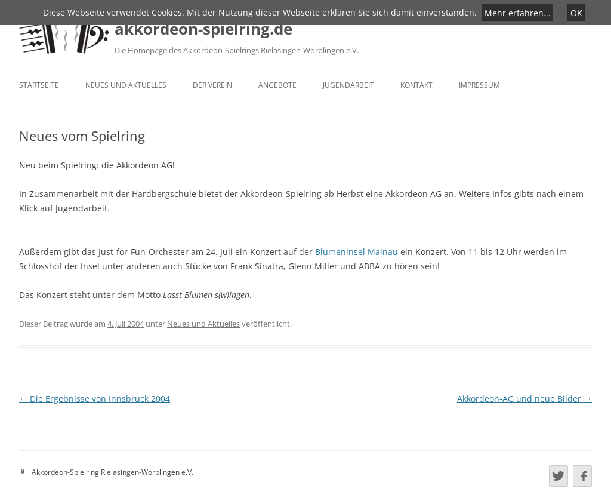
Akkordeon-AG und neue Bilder (524, 398)
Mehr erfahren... (518, 12)
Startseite (39, 85)
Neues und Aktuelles (125, 85)
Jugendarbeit (348, 85)
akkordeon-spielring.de (203, 28)
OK (576, 12)
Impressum (479, 85)
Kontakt (416, 85)
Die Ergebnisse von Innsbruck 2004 (94, 398)
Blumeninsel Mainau (356, 251)
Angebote (277, 85)
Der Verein (212, 85)
